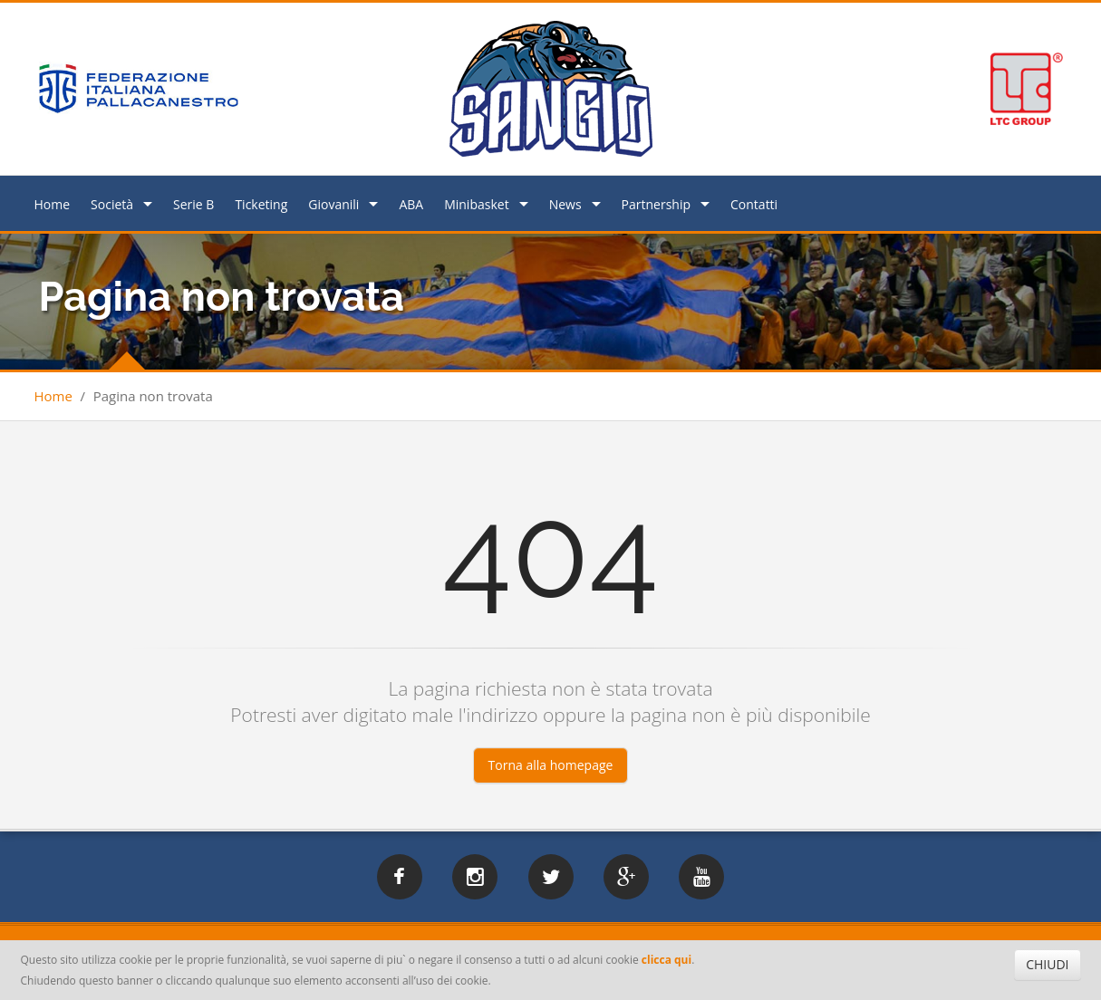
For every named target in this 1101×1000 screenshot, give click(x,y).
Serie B (193, 204)
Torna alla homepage (550, 765)
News (565, 204)
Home (52, 204)
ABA (411, 204)
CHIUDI (1047, 964)
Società (112, 204)
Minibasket (476, 204)
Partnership (656, 204)
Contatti (753, 204)
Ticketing (261, 204)
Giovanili (333, 204)
